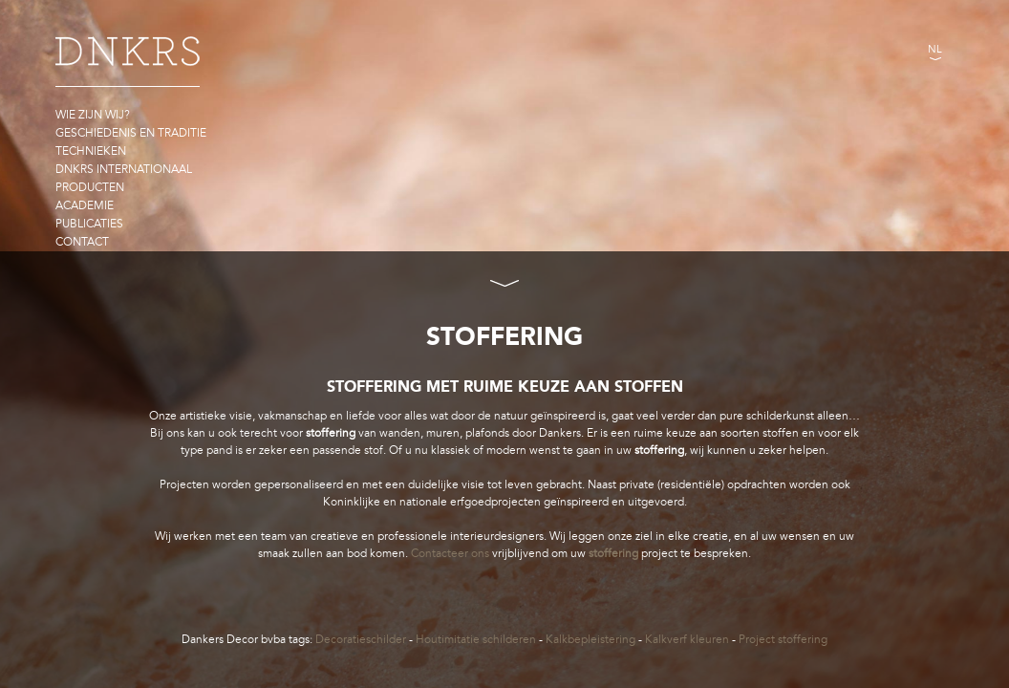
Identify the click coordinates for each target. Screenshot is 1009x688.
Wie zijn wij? (92, 114)
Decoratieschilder (360, 639)
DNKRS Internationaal (123, 169)
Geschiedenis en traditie (130, 133)
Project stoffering (783, 639)
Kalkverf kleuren (687, 639)
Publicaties (89, 223)
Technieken (90, 151)
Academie (84, 205)
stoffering (613, 553)
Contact (82, 241)
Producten (89, 187)
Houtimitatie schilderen (476, 639)
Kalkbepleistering (590, 639)
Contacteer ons (450, 553)
